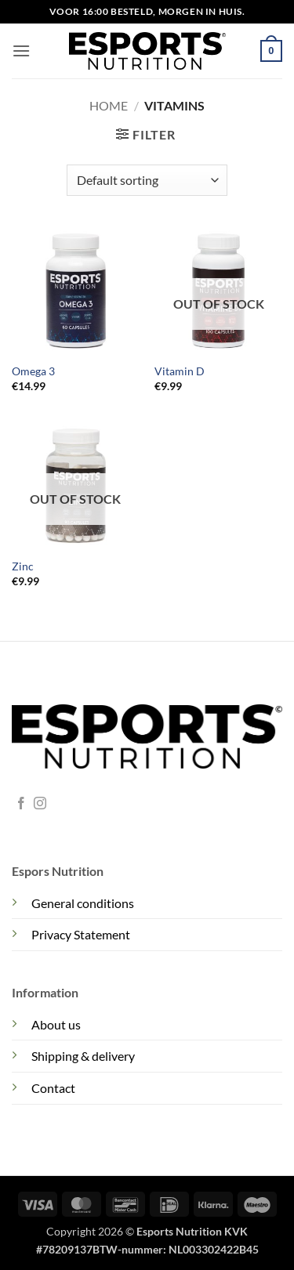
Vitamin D (179, 371)
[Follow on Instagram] (40, 804)
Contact (53, 1087)
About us (56, 1024)
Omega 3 (33, 371)
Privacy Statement (80, 934)
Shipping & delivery (83, 1055)
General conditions (82, 903)
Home (108, 105)
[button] (21, 50)
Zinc (23, 566)
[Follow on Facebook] (21, 804)
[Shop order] (147, 180)
